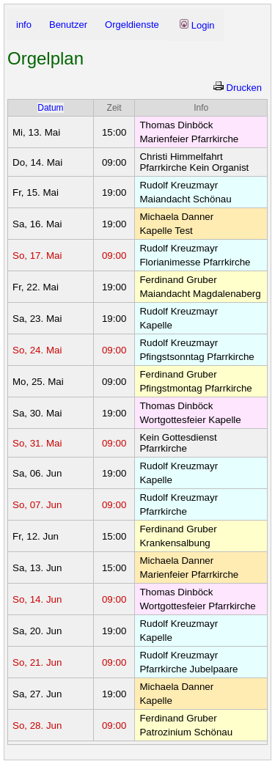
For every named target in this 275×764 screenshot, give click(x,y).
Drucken (237, 87)
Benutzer (68, 24)
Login (197, 25)
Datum (50, 108)
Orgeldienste (132, 24)
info (24, 24)
